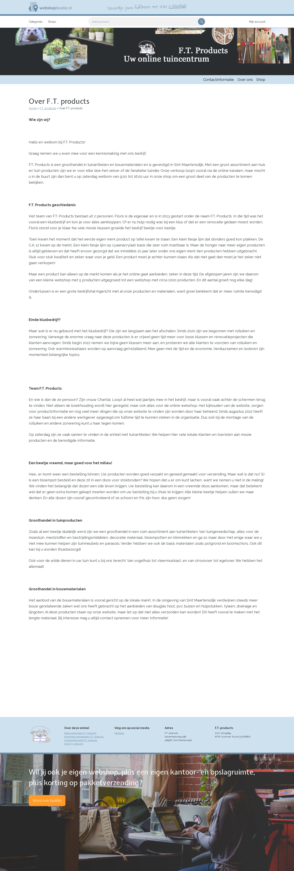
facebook (119, 733)
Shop (260, 80)
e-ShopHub (177, 6)
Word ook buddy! (47, 800)
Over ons (245, 80)
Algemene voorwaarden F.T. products (84, 736)
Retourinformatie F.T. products (80, 733)
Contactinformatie (218, 80)
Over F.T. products (73, 743)
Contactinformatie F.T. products (80, 740)
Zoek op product (100, 21)
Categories (36, 21)
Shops (52, 21)
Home (33, 108)
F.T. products (48, 108)
